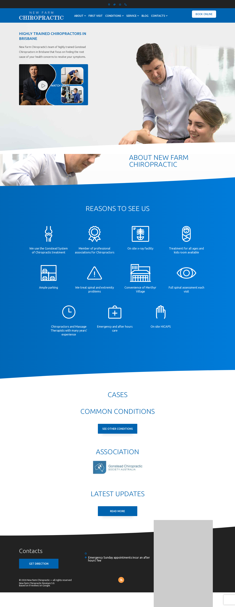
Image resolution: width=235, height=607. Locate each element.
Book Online (204, 14)
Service (131, 15)
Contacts (158, 15)
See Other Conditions (117, 428)
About (78, 15)
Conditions (113, 15)
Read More (117, 511)
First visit (96, 15)
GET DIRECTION (38, 563)
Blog (145, 15)
